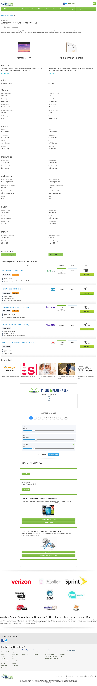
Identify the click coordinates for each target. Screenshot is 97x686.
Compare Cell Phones (7, 15)
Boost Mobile (4, 666)
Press (73, 3)
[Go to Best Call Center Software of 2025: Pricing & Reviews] (47, 369)
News (69, 3)
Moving (79, 9)
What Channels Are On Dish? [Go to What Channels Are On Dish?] (28, 376)
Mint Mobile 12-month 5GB (12, 270)
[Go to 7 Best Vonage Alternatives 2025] (9, 369)
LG (12, 658)
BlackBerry (14, 654)
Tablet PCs (24, 654)
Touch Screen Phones (47, 656)
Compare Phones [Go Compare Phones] (48, 522)
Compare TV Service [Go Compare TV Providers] (48, 552)
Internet (44, 9)
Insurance (63, 9)
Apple (13, 652)
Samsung (14, 664)
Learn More (26, 474)
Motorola (14, 660)
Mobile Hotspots (25, 652)
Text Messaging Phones (48, 658)
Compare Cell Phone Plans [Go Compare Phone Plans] (48, 519)
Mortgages (71, 9)
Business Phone (21, 9)
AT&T (2, 654)
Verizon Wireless (5, 652)
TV (39, 9)
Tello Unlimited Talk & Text (12, 289)
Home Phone (31, 9)
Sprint (2, 656)
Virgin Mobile (4, 660)
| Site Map (88, 675)
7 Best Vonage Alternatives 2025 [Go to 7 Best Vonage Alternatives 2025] (10, 376)
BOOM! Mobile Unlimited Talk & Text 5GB (18, 342)
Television (33, 654)
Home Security (53, 9)
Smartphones (45, 652)
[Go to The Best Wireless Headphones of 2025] (85, 369)
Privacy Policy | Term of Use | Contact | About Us (71, 675)
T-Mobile (3, 658)
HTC (13, 656)
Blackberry (58, 654)
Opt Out (93, 674)
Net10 (2, 662)
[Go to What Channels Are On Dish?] (28, 369)
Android (58, 652)
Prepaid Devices (46, 654)
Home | (56, 675)
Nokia (13, 662)
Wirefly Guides (67, 650)
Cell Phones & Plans (8, 9)
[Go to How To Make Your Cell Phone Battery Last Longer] (66, 369)
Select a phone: (49, 394)
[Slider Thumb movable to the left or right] (33, 431)
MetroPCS (4, 664)
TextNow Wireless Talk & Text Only (15, 307)
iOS (57, 656)
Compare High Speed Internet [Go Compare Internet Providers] (48, 555)
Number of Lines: (49, 413)
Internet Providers (35, 652)
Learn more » (5, 73)
